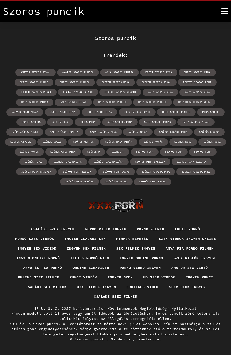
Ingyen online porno (141, 258)
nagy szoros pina (160, 92)
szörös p (118, 151)
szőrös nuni (212, 142)
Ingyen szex (120, 277)
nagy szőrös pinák (73, 102)
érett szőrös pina (197, 72)
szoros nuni (183, 142)
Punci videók (83, 277)
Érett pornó (187, 229)
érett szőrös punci (34, 82)
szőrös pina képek (152, 181)
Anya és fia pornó (42, 267)
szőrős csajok (209, 132)
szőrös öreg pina (63, 151)
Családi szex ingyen (53, 229)
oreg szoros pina (99, 112)
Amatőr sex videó (189, 267)
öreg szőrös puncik (176, 112)
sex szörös (60, 122)
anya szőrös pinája (119, 72)
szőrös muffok (83, 142)
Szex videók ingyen (194, 258)
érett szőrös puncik (75, 82)
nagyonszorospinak (25, 112)
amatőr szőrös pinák (35, 72)
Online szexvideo (90, 267)
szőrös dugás (52, 142)
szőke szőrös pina (103, 132)
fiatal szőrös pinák (78, 92)
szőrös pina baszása (36, 171)
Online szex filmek (38, 277)
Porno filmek (150, 229)
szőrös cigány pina (173, 132)
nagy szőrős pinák (34, 102)
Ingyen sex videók (37, 248)
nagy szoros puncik (112, 102)
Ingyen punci (199, 277)
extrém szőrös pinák (156, 82)
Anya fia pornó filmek (190, 248)
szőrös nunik (29, 151)
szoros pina (173, 151)
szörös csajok (20, 142)
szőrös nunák (153, 142)
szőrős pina (33, 161)
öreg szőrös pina (62, 112)
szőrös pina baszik (77, 171)
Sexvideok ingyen (187, 286)
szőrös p (93, 151)
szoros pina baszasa (192, 161)
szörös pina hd (116, 181)
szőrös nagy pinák (118, 142)
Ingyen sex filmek (86, 248)
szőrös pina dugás (116, 171)
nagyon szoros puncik (194, 102)
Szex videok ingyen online (187, 238)
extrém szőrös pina (116, 82)
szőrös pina (144, 151)
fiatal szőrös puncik (120, 92)
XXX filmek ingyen (96, 286)
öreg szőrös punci (137, 112)
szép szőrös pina (119, 122)
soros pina (87, 122)
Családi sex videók (46, 286)
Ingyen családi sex (85, 238)
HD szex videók (159, 277)
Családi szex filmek (115, 296)
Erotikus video (142, 286)
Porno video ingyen (105, 229)
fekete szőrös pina (197, 82)
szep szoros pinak (157, 122)
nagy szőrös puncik (152, 102)
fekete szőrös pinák (36, 92)
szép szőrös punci (25, 132)
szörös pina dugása (156, 171)
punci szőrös (31, 122)
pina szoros (210, 112)
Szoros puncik (90, 339)
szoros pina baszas (68, 161)
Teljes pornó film (89, 258)
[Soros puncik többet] (224, 11)
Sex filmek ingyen (135, 248)
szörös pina (202, 151)
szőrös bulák (137, 132)
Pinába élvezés (132, 238)
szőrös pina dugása (79, 181)
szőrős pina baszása (108, 161)
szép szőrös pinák (196, 122)
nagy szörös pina (197, 92)
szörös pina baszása (150, 161)
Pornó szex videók (34, 238)
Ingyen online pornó (38, 258)
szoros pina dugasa (196, 171)
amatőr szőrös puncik (78, 72)
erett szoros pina (158, 72)
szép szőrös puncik (64, 132)
